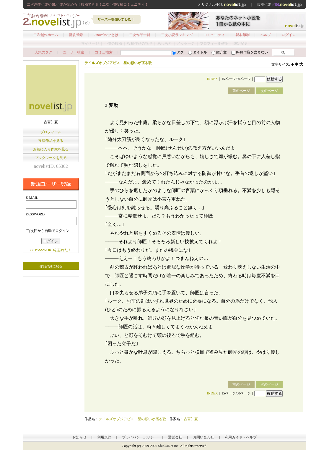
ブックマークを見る (51, 158)
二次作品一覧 (139, 35)
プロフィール (50, 132)
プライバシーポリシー (139, 437)
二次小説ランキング (177, 35)
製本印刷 (242, 35)
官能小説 (279, 4)
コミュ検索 (104, 52)
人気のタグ (43, 52)
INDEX (212, 79)
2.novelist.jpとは (106, 35)
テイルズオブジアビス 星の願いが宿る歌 (132, 419)
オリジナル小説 (222, 4)
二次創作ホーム (45, 35)
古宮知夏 (191, 419)
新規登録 (76, 35)
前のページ (241, 91)
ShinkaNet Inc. (168, 446)
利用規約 (104, 437)
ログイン (288, 35)
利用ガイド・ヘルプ (241, 437)
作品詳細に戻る (51, 266)
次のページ (269, 91)
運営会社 (175, 437)
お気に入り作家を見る (51, 149)
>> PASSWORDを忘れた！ (51, 250)
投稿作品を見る (50, 141)
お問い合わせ (203, 437)
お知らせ (79, 437)
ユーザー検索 (73, 52)
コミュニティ (214, 35)
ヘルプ (265, 35)
